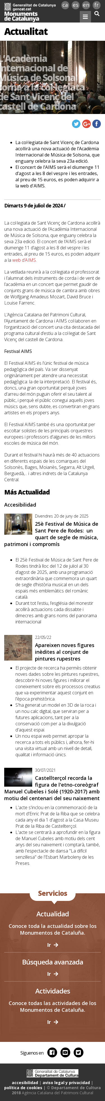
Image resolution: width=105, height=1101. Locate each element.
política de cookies (23, 1087)
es (75, 4)
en (86, 4)
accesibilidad (25, 1082)
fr (96, 4)
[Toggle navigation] (85, 17)
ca (65, 4)
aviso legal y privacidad (66, 1082)
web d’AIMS (24, 260)
